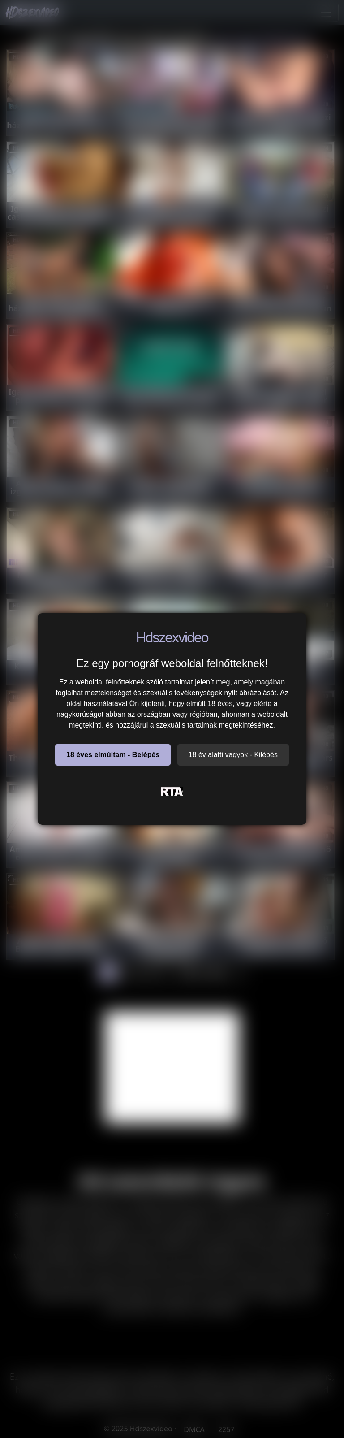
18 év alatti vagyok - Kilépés (233, 754)
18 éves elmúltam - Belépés (112, 754)
